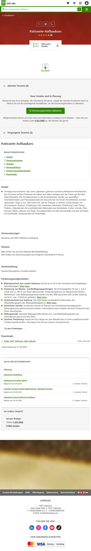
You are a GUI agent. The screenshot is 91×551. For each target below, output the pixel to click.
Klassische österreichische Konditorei (19, 397)
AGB (27, 492)
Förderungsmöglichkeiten (18, 171)
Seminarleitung (13, 167)
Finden (79, 9)
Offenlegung (38, 492)
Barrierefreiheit (68, 492)
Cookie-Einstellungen (13, 492)
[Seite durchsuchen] (41, 9)
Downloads (11, 174)
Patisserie (8, 370)
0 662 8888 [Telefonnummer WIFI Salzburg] (40, 121)
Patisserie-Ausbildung (13, 375)
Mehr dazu (25, 286)
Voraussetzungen (14, 160)
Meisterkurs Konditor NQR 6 (15, 380)
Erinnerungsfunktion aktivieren (45, 111)
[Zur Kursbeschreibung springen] (45, 45)
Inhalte (9, 157)
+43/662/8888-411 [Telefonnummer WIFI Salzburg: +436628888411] (37, 511)
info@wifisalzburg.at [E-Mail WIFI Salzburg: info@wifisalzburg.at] (49, 513)
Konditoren (9, 15)
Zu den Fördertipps (13, 329)
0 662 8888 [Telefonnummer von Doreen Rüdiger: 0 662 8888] (18, 422)
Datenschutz (52, 492)
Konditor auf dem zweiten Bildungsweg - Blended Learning (28, 389)
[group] (45, 35)
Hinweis (10, 164)
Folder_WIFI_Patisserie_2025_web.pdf (19, 341)
